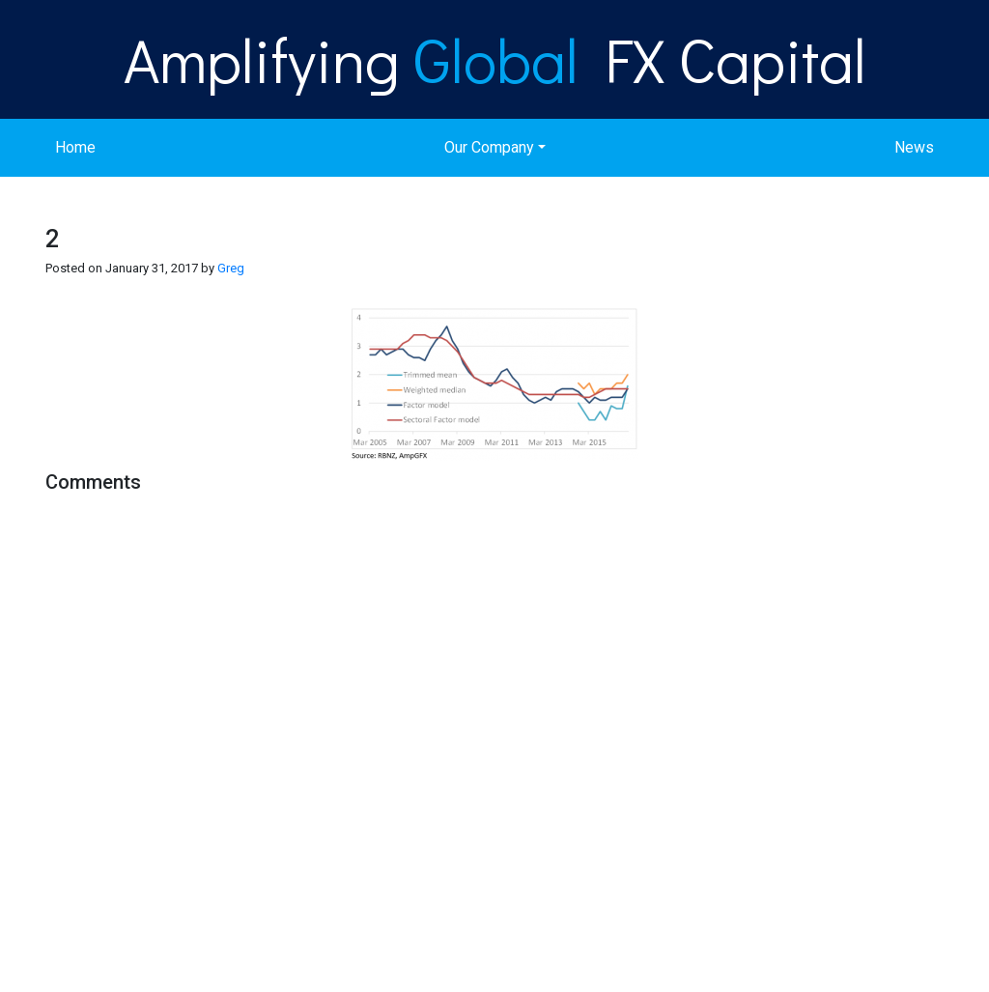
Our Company (489, 147)
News (914, 147)
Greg (230, 268)
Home (75, 147)
